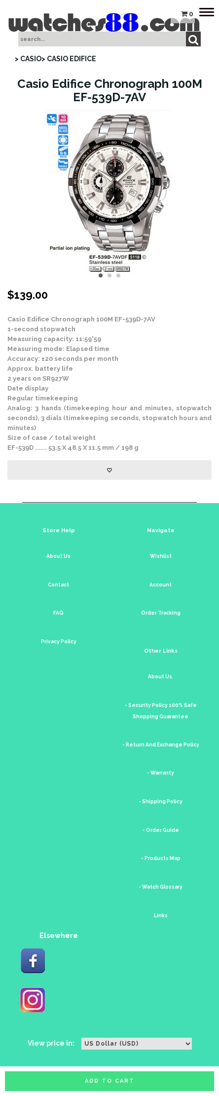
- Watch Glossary (160, 887)
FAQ (58, 613)
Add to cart (110, 1081)
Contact (58, 584)
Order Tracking (161, 613)
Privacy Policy (58, 641)
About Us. (161, 676)
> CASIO (28, 59)
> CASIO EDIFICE (68, 59)
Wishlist (161, 556)
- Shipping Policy (160, 801)
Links (161, 915)
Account (160, 584)
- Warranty (160, 773)
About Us (58, 556)
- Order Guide (161, 830)
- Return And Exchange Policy (160, 744)
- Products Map (161, 858)
